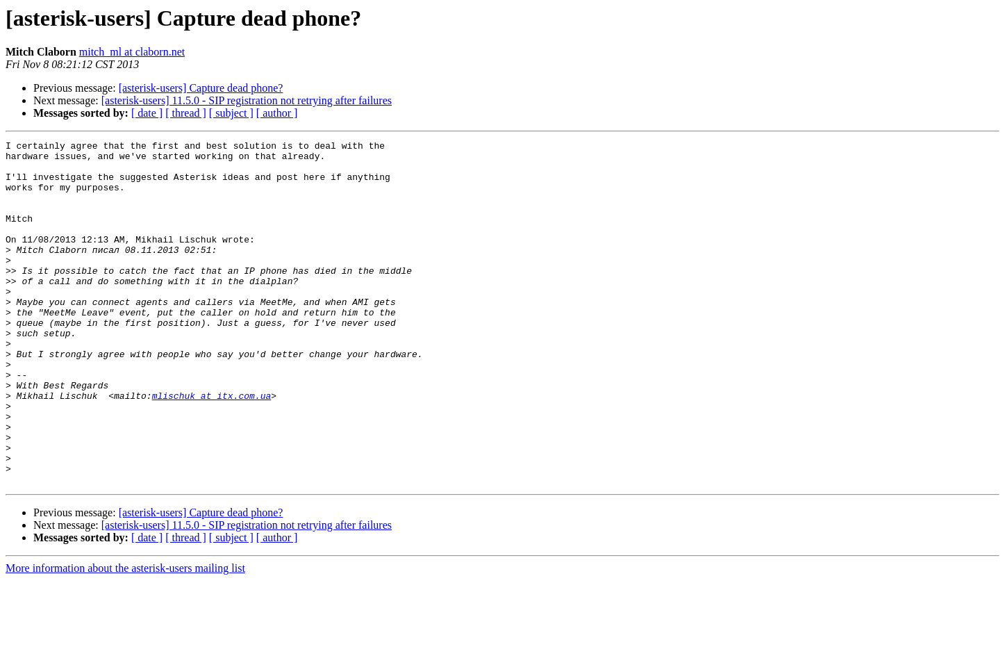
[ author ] (277, 113)
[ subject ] (231, 113)
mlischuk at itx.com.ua (212, 447)
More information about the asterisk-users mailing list (125, 637)
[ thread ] (185, 113)
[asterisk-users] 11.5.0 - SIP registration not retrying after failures (246, 100)
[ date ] (147, 113)
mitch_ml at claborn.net (132, 52)
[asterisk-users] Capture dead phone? (201, 88)
